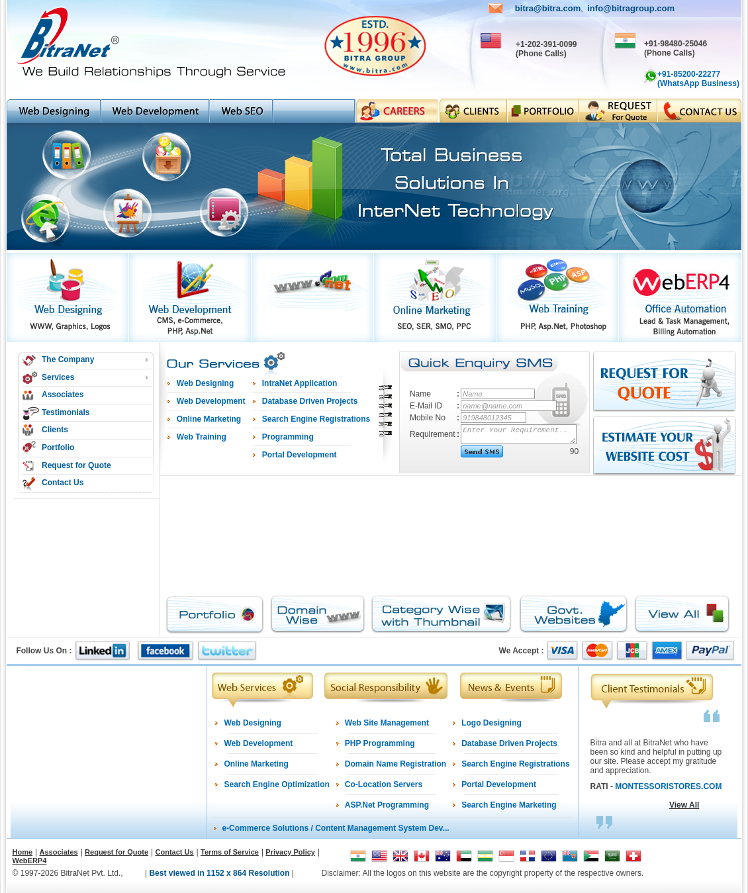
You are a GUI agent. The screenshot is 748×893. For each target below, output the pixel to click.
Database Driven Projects (509, 743)
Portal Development (498, 784)
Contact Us (62, 482)
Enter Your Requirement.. (519, 434)
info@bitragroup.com (631, 8)
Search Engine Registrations (515, 764)
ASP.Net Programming (387, 805)
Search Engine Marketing (508, 805)
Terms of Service (230, 852)
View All (684, 805)
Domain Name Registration (395, 764)
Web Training (201, 437)
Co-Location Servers (383, 784)
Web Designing (252, 723)
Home (23, 852)
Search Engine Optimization (276, 784)
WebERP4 (30, 861)
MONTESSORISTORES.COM (668, 786)
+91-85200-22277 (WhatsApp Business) (698, 79)
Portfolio (58, 447)
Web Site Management (387, 723)
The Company (68, 359)
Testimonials (65, 412)
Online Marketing (256, 764)
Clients (55, 429)
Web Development (258, 743)
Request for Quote (76, 465)
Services (58, 377)
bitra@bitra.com (548, 8)
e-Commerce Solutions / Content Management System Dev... (335, 828)
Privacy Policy (290, 852)
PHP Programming (380, 743)
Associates (62, 394)
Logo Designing (491, 723)
